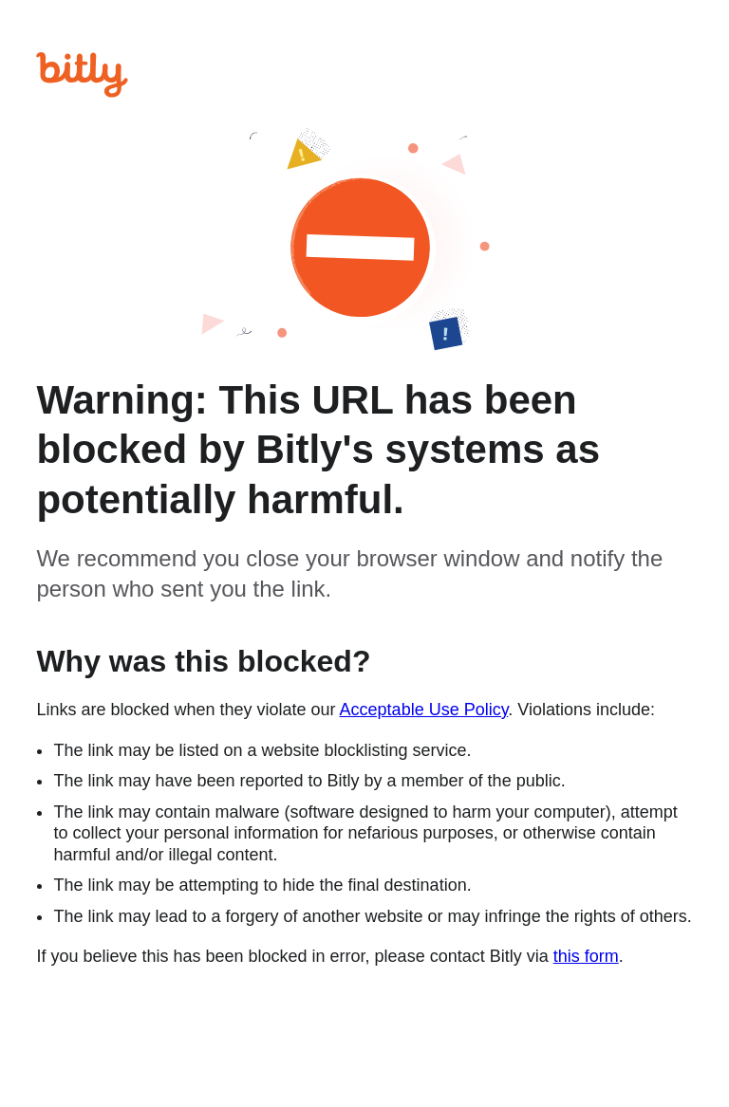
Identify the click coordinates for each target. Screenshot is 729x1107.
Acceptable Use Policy (424, 709)
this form (586, 956)
